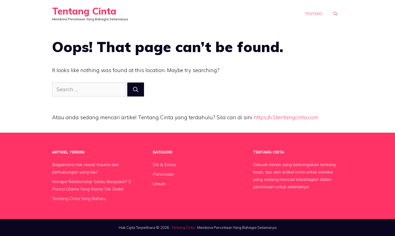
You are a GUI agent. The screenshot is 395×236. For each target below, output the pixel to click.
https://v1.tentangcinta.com (286, 117)
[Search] (135, 89)
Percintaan (163, 174)
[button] (335, 13)
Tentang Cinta (84, 11)
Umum (159, 183)
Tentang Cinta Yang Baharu (79, 198)
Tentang (314, 13)
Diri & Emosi (164, 164)
